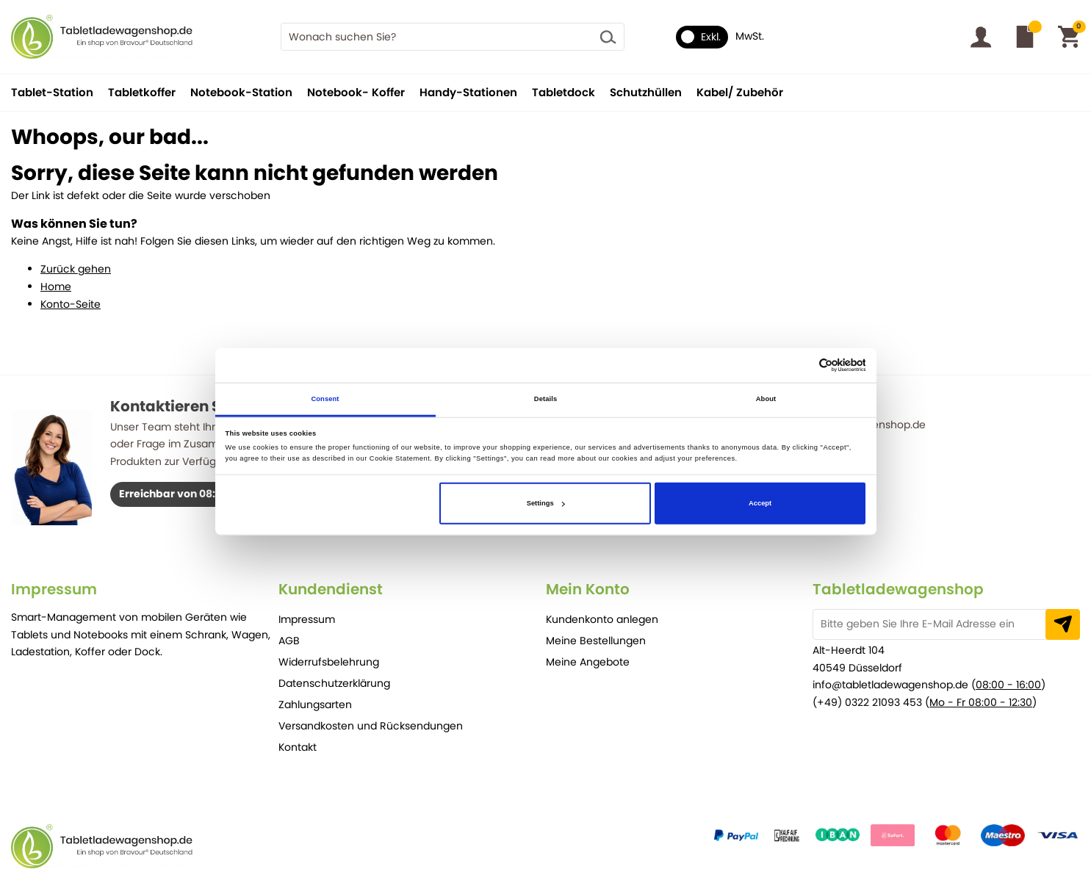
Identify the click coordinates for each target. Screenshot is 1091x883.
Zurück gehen (75, 269)
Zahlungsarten (315, 704)
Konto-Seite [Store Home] (70, 304)
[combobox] (453, 37)
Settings (546, 503)
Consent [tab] (325, 399)
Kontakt (297, 747)
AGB (289, 640)
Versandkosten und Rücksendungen (370, 725)
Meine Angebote (588, 662)
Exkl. (701, 36)
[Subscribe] (1062, 624)
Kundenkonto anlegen (602, 619)
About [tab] (766, 399)
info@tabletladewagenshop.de (890, 684)
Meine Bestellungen (596, 640)
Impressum (306, 619)
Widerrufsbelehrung (328, 662)
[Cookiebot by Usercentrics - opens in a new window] (801, 365)
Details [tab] (545, 399)
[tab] (144, 589)
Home (55, 286)
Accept (760, 503)
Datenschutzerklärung (334, 683)
